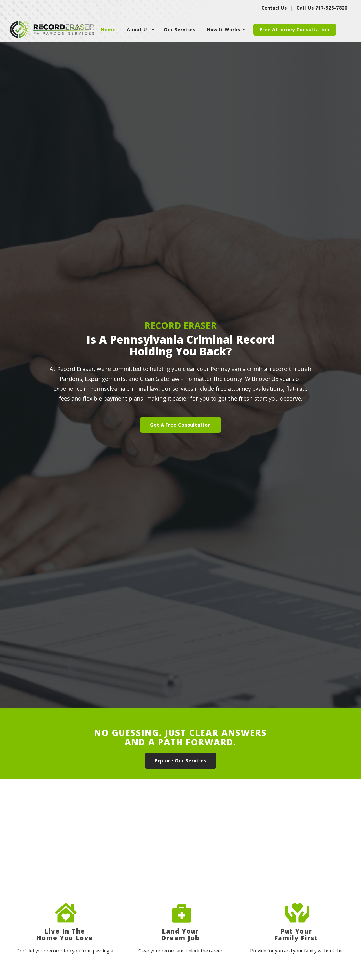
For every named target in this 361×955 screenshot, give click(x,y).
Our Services (179, 30)
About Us (138, 30)
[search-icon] (345, 30)
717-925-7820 (331, 8)
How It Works (223, 30)
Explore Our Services (180, 761)
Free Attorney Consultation (294, 30)
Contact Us (274, 8)
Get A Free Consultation (180, 425)
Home (108, 30)
